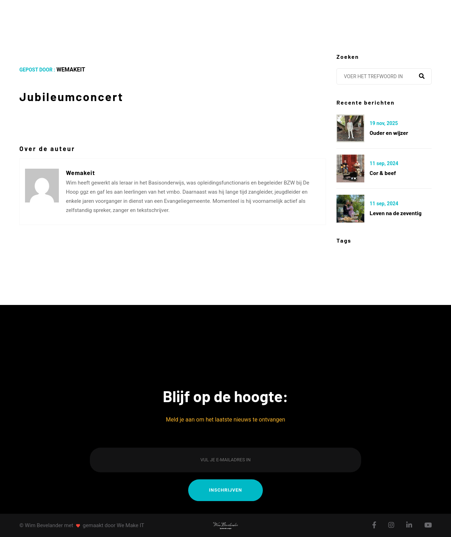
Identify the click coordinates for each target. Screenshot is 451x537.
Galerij (314, 20)
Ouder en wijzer (389, 132)
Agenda (167, 20)
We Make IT (130, 525)
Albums (212, 20)
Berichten (262, 20)
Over (125, 20)
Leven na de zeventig (395, 213)
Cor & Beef (383, 172)
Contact (362, 20)
